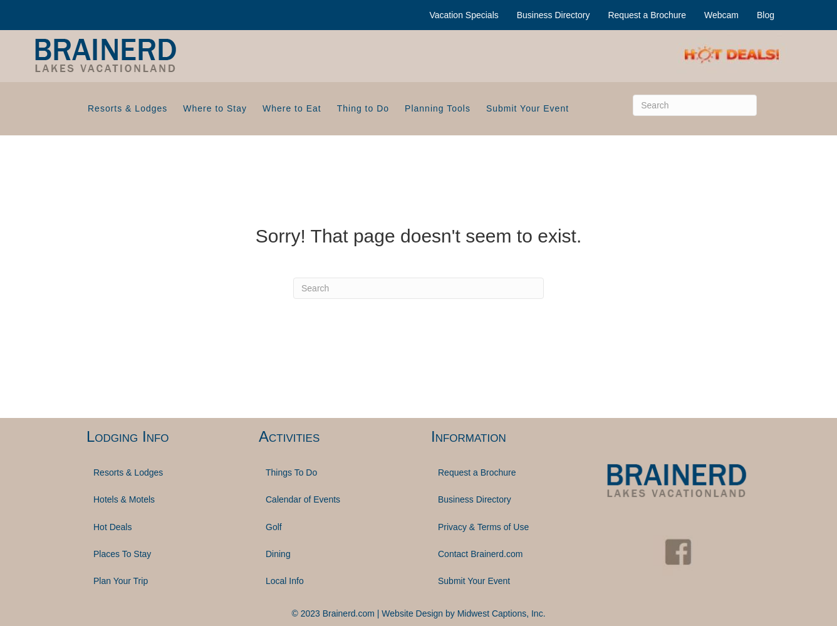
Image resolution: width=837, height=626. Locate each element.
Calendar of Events (303, 499)
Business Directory (553, 15)
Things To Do (291, 472)
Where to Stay (215, 108)
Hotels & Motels (124, 499)
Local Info (285, 581)
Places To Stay (122, 554)
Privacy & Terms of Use (483, 527)
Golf (274, 527)
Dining (278, 554)
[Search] (695, 105)
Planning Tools (437, 108)
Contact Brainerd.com (480, 554)
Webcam (721, 15)
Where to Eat (292, 108)
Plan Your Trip (120, 581)
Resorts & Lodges (127, 108)
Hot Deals (112, 527)
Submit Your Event (527, 108)
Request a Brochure (647, 15)
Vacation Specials (464, 15)
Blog (765, 15)
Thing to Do (363, 108)
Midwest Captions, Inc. (501, 613)
